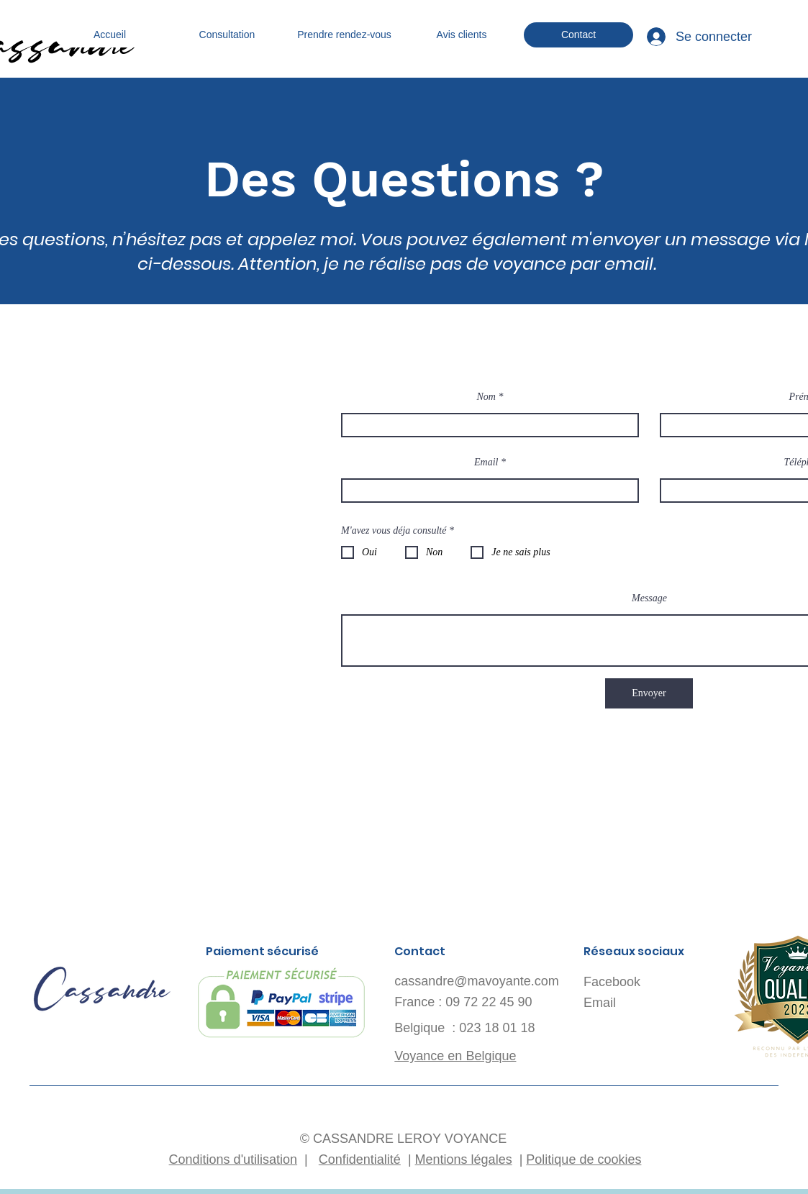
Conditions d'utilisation (233, 1159)
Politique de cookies (583, 1159)
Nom (486, 397)
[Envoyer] (649, 693)
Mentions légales (463, 1159)
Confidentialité (360, 1159)
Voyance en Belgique (455, 1056)
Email (486, 462)
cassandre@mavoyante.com (476, 981)
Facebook (612, 982)
